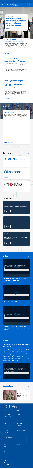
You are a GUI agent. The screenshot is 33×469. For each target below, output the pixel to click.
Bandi (18, 429)
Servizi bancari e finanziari (8, 440)
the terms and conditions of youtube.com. (18, 267)
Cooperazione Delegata (8, 420)
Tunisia (18, 413)
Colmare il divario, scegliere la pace (12, 223)
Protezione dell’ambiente (8, 438)
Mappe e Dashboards (7, 450)
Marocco (18, 415)
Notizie (5, 447)
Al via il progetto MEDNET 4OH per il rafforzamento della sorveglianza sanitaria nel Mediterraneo (16, 40)
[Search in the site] (29, 5)
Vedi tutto (28, 154)
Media (5, 445)
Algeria (18, 419)
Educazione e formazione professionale (8, 430)
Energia (5, 434)
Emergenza (6, 433)
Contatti (19, 445)
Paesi (18, 411)
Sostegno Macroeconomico (8, 441)
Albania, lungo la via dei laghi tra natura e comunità (16, 207)
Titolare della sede (7, 415)
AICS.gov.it (6, 456)
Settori (5, 424)
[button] (3, 1)
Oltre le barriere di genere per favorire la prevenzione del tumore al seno (16, 238)
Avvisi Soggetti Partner (21, 431)
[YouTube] (11, 463)
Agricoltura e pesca (7, 426)
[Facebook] (5, 463)
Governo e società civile (8, 436)
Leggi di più (8, 212)
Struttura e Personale (7, 417)
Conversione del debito (9, 113)
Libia (18, 417)
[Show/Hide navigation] (2, 4)
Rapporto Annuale (7, 449)
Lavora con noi (19, 426)
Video (4, 452)
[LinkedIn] (8, 465)
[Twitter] (8, 463)
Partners (5, 419)
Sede (5, 411)
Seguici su (6, 461)
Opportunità (19, 424)
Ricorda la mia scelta (10, 269)
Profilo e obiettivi (6, 413)
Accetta (16, 270)
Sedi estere (8, 386)
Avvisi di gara (19, 428)
